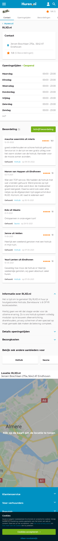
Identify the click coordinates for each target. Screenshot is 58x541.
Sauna (17, 223)
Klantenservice (11, 494)
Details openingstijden (16, 331)
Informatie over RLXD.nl (16, 293)
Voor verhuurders (12, 503)
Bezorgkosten (10, 339)
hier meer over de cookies (11, 526)
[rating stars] (47, 11)
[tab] (7, 17)
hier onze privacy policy (42, 523)
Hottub (17, 162)
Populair (7, 511)
